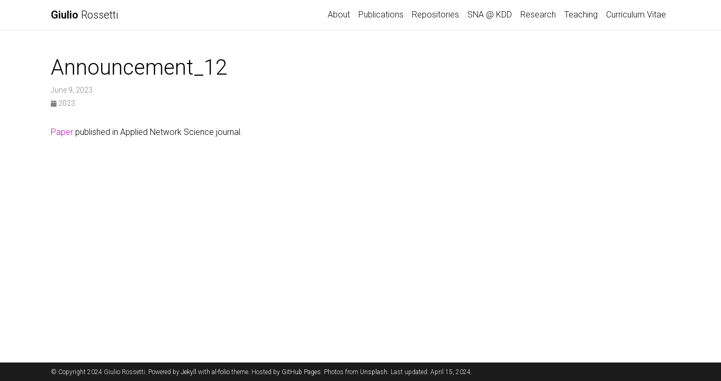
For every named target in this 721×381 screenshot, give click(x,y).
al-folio (221, 372)
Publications (380, 15)
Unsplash (373, 372)
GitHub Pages (301, 372)
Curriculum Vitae (636, 15)
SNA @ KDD (489, 15)
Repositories (435, 15)
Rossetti (84, 14)
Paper (62, 132)
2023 (63, 103)
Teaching (581, 15)
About (339, 15)
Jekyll (188, 372)
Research (538, 15)
